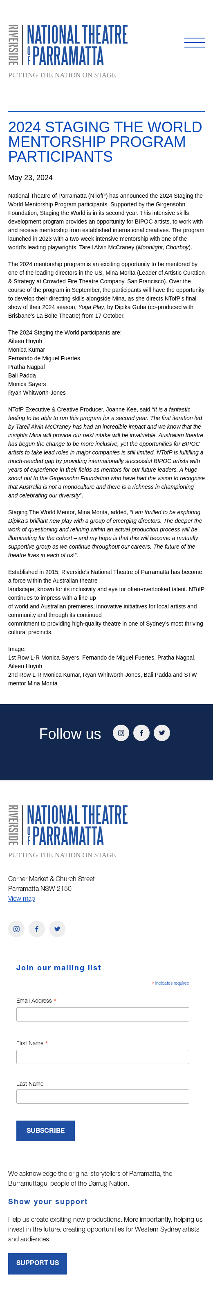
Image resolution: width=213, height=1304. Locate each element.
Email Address (36, 1002)
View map (21, 899)
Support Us (37, 1264)
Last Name (29, 1084)
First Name (32, 1045)
